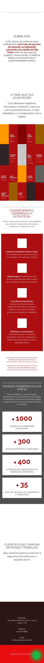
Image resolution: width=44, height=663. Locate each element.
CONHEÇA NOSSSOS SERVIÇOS (22, 360)
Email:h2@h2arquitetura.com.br (22, 639)
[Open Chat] (36, 655)
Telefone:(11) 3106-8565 (22, 630)
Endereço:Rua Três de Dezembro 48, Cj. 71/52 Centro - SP (22, 620)
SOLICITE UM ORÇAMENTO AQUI (22, 368)
